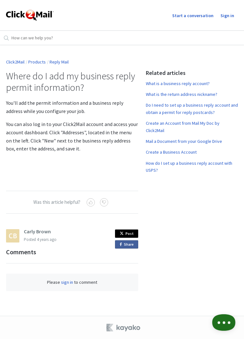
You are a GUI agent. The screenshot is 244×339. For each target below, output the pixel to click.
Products (37, 62)
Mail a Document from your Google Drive (184, 141)
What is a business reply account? (178, 83)
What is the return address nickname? (181, 94)
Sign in (227, 15)
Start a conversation (193, 15)
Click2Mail (15, 62)
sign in (67, 282)
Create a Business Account (171, 152)
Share (128, 245)
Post (127, 233)
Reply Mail (59, 62)
